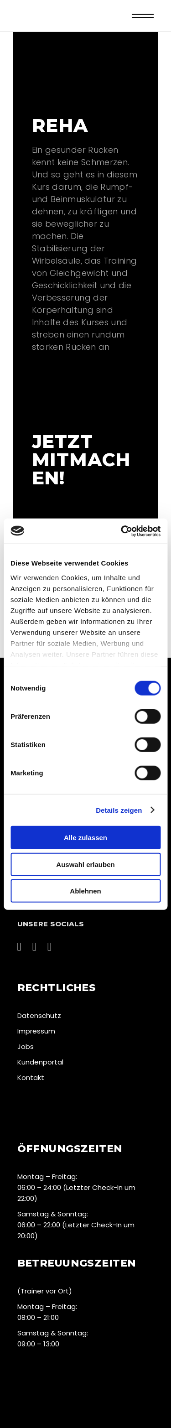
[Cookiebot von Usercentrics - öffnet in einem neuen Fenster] (122, 531)
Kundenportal (40, 1062)
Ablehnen (85, 891)
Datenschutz (39, 1015)
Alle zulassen (85, 837)
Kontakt (30, 1077)
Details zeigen (119, 810)
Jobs (25, 1046)
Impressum (36, 1031)
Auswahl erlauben (85, 864)
